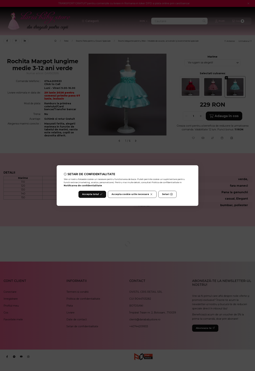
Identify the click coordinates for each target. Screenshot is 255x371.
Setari (167, 194)
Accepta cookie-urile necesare (132, 194)
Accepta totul (92, 194)
